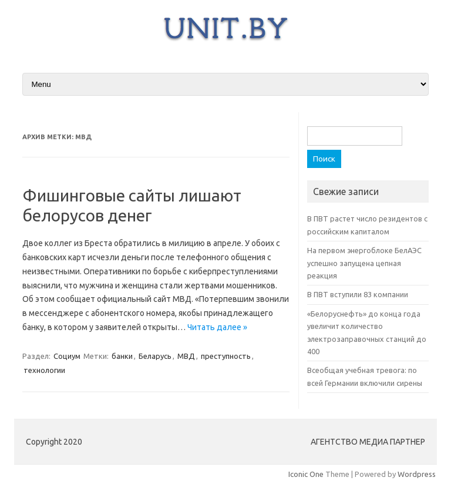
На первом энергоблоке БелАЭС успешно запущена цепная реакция (364, 263)
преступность (226, 356)
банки (122, 356)
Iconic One (306, 474)
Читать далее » (217, 327)
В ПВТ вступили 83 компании (357, 294)
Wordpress (417, 474)
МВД (186, 356)
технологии (44, 370)
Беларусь (155, 356)
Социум (66, 356)
